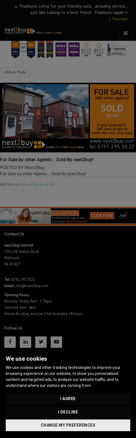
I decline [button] (68, 412)
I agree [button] (68, 398)
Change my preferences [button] (68, 425)
